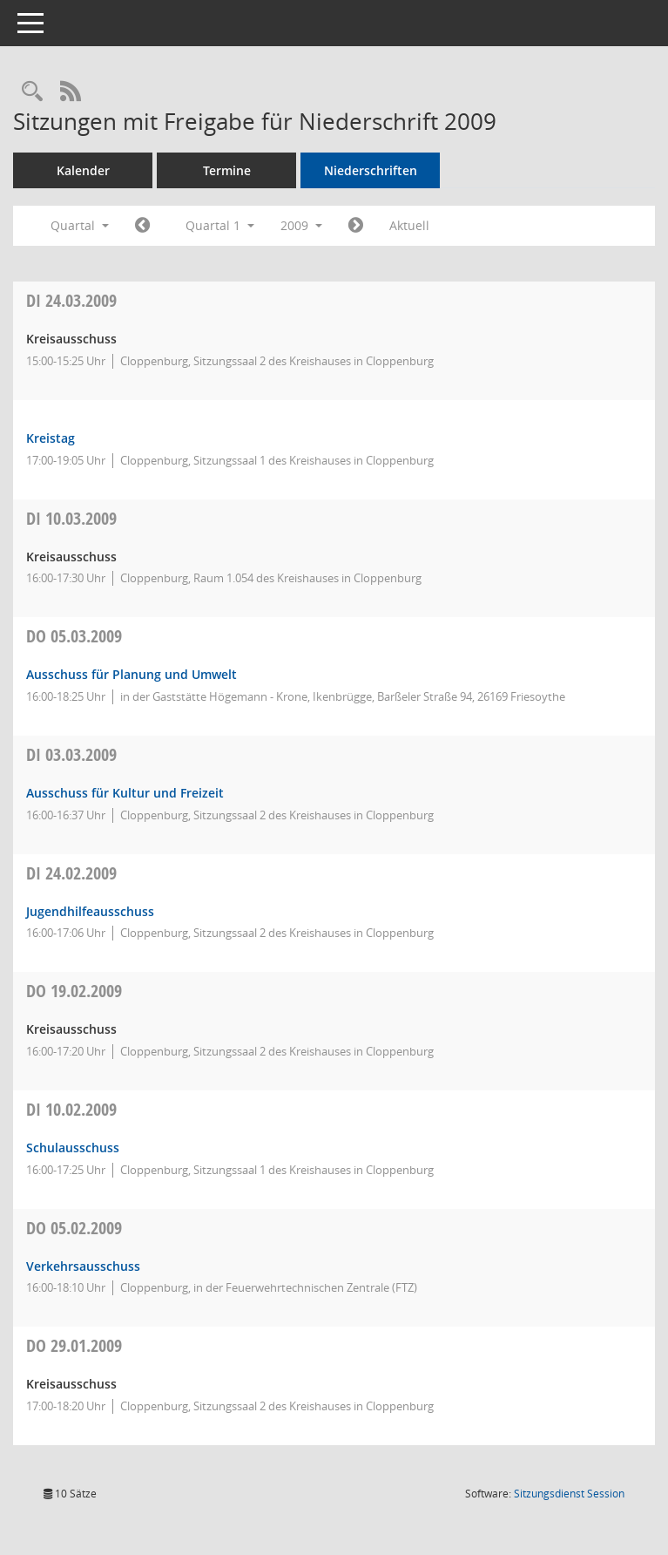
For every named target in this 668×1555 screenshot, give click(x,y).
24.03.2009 (71, 300)
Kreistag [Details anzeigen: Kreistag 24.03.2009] (50, 438)
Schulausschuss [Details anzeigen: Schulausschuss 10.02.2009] (72, 1147)
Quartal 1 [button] (220, 225)
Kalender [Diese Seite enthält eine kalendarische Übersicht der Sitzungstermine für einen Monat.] (83, 170)
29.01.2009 (74, 1345)
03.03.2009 (71, 754)
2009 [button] (301, 225)
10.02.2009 (71, 1109)
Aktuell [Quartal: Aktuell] (409, 225)
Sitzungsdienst (569, 1493)
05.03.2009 (74, 636)
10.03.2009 (71, 518)
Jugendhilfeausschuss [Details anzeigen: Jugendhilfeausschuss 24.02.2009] (90, 911)
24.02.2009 (71, 873)
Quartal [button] (80, 225)
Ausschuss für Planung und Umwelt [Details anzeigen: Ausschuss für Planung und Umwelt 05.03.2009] (131, 674)
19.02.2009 (74, 990)
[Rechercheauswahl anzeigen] (32, 92)
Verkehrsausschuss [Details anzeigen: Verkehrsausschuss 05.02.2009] (83, 1266)
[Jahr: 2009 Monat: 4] (355, 225)
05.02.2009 (74, 1227)
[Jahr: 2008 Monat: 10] (142, 225)
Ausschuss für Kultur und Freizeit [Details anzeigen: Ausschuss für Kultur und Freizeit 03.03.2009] (125, 792)
